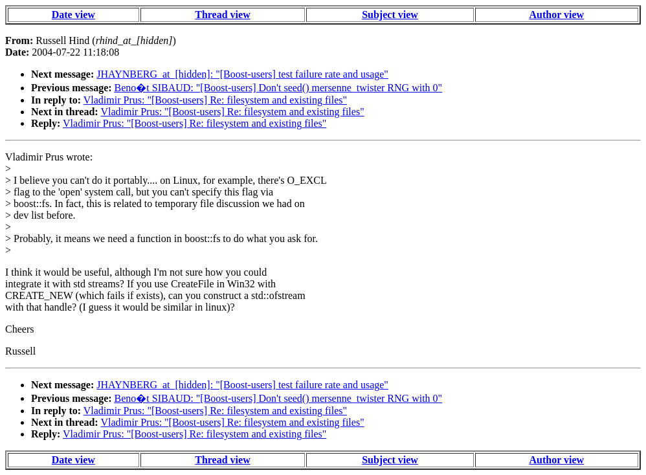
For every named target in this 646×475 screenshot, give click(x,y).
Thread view (222, 14)
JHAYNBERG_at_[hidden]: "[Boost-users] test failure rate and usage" (242, 74)
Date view (73, 14)
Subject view (390, 14)
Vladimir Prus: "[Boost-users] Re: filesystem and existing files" (215, 99)
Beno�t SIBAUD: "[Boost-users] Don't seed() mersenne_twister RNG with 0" (279, 87)
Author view (557, 14)
